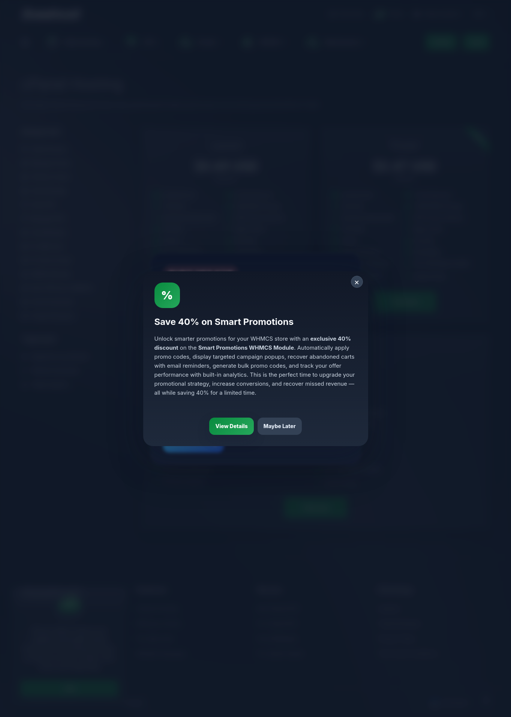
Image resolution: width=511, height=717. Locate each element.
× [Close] (357, 282)
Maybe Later (280, 426)
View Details (231, 426)
